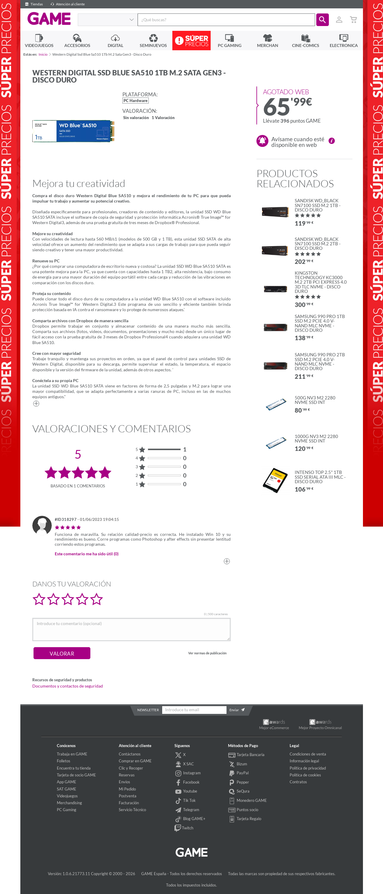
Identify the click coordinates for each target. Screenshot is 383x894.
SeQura (239, 792)
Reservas (127, 775)
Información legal (304, 760)
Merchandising (69, 802)
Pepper (238, 783)
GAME (49, 19)
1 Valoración (163, 118)
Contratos (298, 781)
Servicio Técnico (132, 809)
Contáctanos (130, 754)
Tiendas (33, 4)
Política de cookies (305, 775)
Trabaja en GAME (72, 754)
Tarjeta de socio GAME (76, 775)
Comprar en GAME (135, 760)
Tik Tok (185, 801)
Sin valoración (136, 118)
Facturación (129, 802)
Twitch (183, 828)
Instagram (187, 773)
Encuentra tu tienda (74, 768)
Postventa (127, 795)
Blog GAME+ (190, 819)
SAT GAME (66, 789)
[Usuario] (339, 19)
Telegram (186, 810)
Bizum (237, 764)
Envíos (124, 781)
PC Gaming (66, 809)
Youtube (185, 792)
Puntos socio (243, 810)
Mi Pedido (127, 789)
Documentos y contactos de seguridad (67, 686)
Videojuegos (67, 795)
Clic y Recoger (131, 768)
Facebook (187, 783)
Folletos (63, 760)
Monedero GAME (247, 801)
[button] (322, 19)
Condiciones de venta (308, 754)
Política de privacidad (308, 768)
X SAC (184, 764)
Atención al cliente (67, 4)
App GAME (66, 781)
